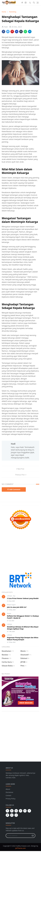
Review (9, 613)
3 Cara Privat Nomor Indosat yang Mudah (23, 598)
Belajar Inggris (11, 605)
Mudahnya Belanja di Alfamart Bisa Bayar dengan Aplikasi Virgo (23, 628)
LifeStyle (9, 596)
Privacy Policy (10, 799)
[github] (16, 815)
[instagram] (25, 2)
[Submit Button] (32, 836)
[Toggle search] (34, 3)
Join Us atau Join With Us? (16, 607)
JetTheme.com (20, 848)
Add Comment (13, 489)
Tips (14, 596)
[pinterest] (20, 811)
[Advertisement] (20, 551)
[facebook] (22, 2)
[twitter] (7, 815)
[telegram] (7, 811)
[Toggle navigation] (37, 2)
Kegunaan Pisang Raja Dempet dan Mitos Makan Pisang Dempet (22, 638)
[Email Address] (18, 836)
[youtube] (25, 811)
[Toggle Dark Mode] (30, 2)
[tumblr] (12, 811)
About (8, 789)
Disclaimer (9, 792)
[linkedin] (16, 811)
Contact (8, 795)
